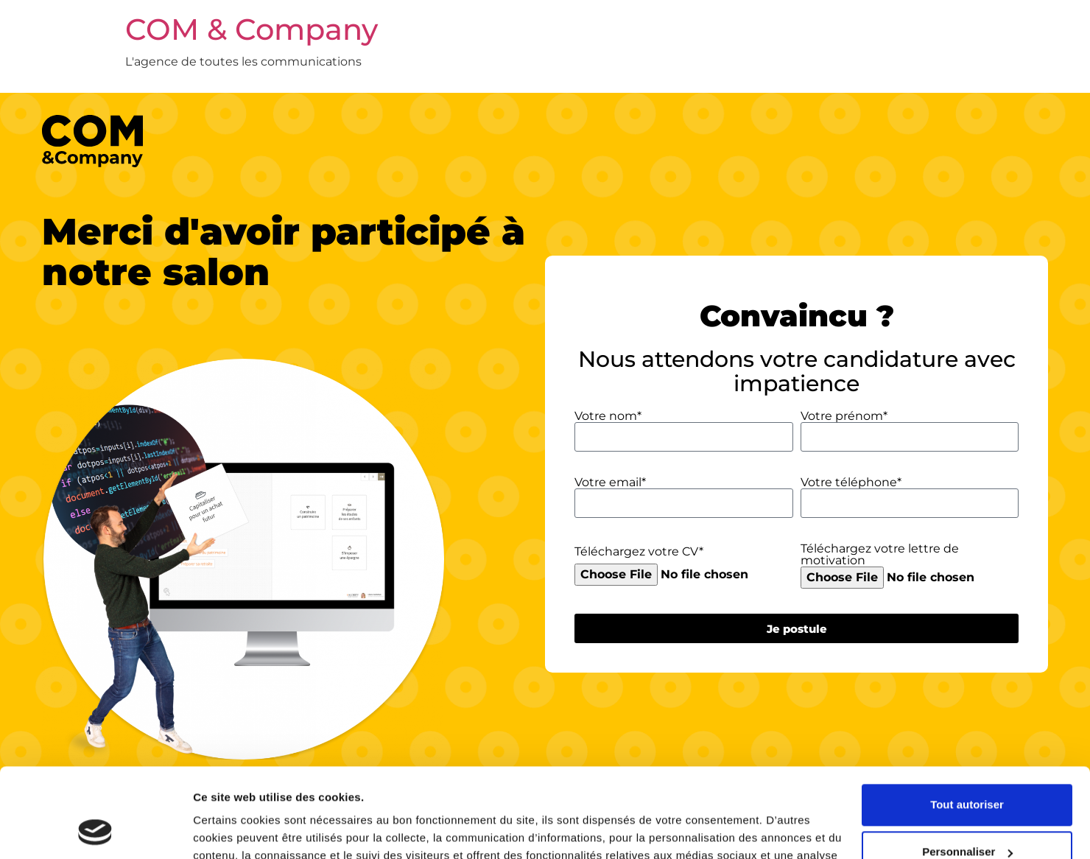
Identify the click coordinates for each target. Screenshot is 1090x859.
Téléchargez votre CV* (638, 552)
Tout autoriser (967, 721)
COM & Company (251, 29)
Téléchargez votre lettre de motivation (880, 555)
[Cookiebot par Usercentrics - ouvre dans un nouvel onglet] (95, 830)
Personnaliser (967, 768)
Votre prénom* (844, 416)
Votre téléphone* (851, 482)
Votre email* (610, 482)
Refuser (967, 815)
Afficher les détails (242, 830)
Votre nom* (607, 416)
